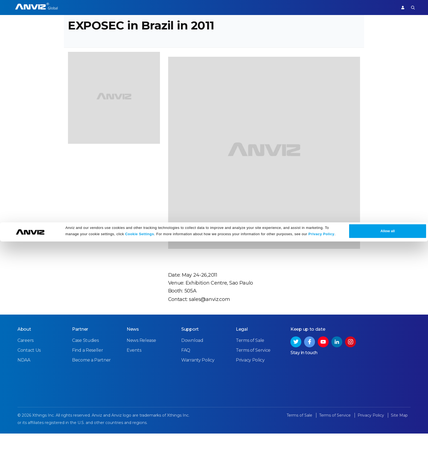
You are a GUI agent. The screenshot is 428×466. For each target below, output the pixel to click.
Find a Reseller (87, 387)
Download (192, 377)
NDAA (23, 396)
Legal (242, 366)
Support (382, 7)
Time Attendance (119, 7)
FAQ (185, 387)
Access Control (80, 7)
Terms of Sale (250, 377)
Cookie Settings (139, 458)
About (24, 366)
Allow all (388, 455)
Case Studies (85, 377)
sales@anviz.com (208, 327)
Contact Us (29, 387)
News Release (141, 377)
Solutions (152, 7)
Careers (25, 377)
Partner (176, 7)
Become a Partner (91, 396)
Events (134, 387)
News (133, 366)
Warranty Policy (198, 396)
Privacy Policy (321, 458)
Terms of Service (253, 387)
